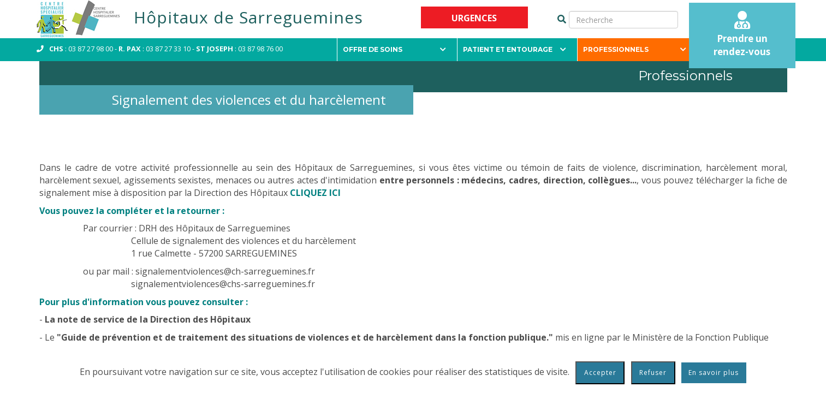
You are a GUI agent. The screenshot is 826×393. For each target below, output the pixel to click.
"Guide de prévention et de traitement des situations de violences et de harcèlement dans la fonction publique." (305, 337)
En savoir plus (713, 372)
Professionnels (634, 49)
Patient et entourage (514, 49)
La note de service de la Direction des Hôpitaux (148, 319)
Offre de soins (394, 49)
